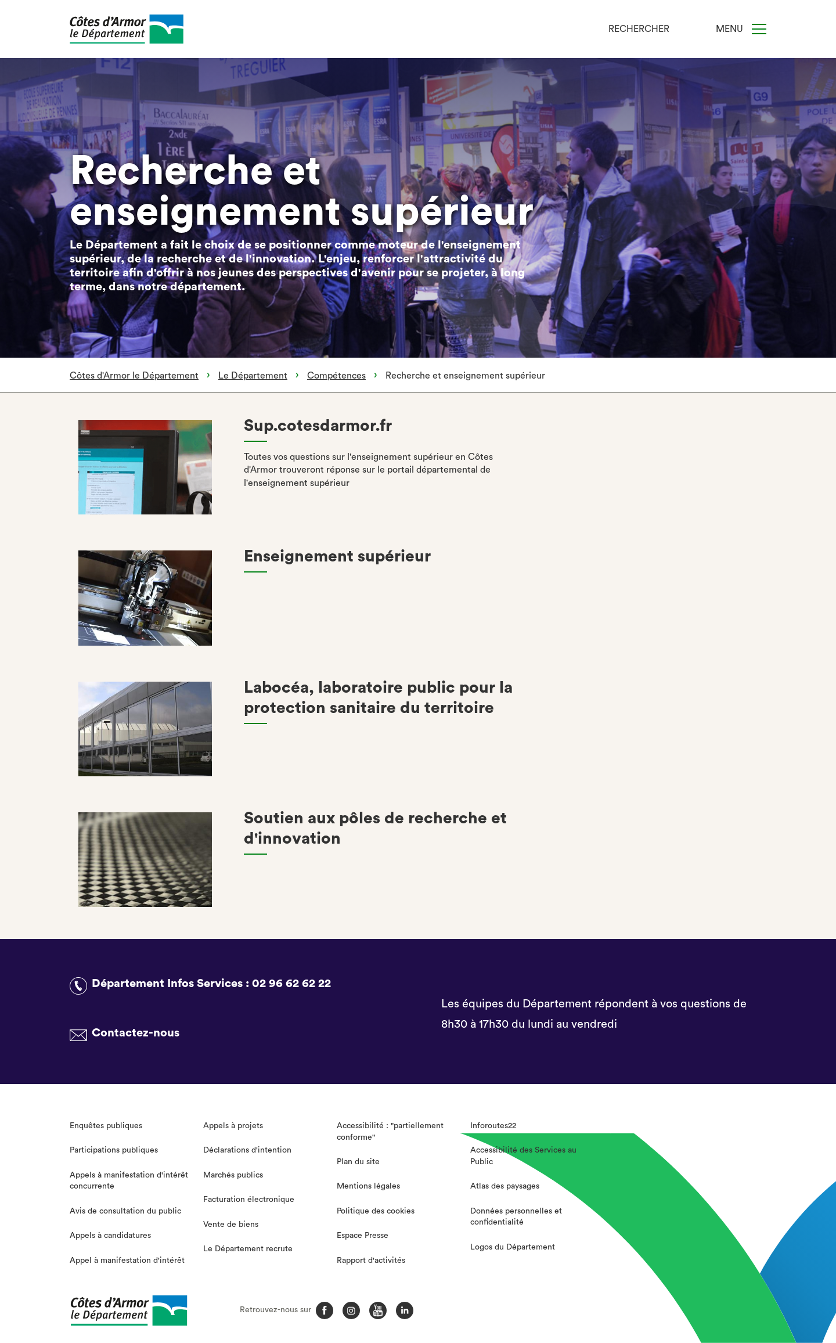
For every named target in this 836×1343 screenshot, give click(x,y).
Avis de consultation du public (125, 1211)
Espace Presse (362, 1236)
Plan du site (358, 1162)
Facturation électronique (248, 1200)
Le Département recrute (248, 1249)
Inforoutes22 (493, 1126)
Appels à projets (233, 1126)
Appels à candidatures (110, 1236)
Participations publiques (114, 1150)
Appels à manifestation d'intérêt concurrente (129, 1181)
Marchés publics (233, 1175)
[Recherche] (685, 29)
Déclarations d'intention (247, 1150)
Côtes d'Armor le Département (134, 375)
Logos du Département (512, 1247)
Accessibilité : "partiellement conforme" (390, 1132)
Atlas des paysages (504, 1186)
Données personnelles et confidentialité (516, 1217)
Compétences (336, 375)
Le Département (252, 375)
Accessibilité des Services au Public (523, 1156)
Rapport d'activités (371, 1260)
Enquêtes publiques (106, 1126)
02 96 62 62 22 (291, 983)
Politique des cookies (376, 1211)
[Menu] (759, 29)
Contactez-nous (135, 1033)
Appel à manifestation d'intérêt (127, 1260)
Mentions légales (368, 1186)
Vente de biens (230, 1224)
